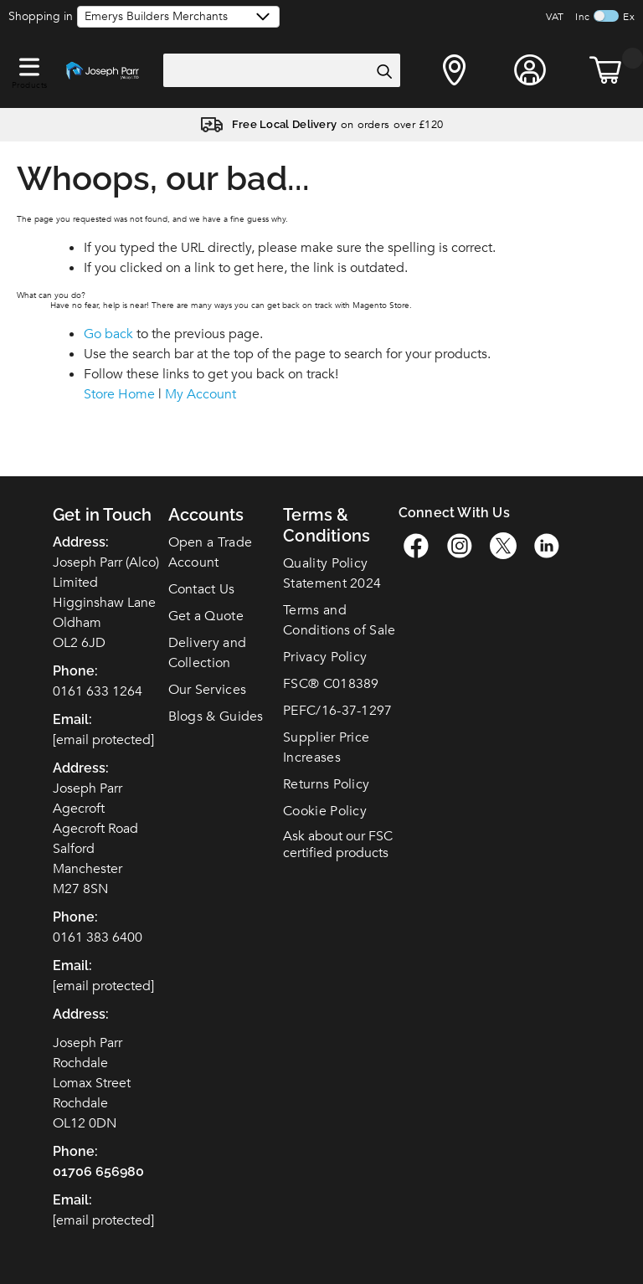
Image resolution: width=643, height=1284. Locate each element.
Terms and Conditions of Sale (339, 620)
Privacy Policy (325, 657)
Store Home (119, 394)
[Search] (383, 71)
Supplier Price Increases (326, 747)
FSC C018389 (331, 684)
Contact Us (201, 589)
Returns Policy (326, 784)
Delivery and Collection (207, 653)
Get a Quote (206, 616)
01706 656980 (98, 1171)
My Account (200, 394)
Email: (72, 1200)
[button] (29, 63)
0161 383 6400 (97, 937)
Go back (108, 334)
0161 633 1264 (97, 691)
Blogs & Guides (216, 716)
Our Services (207, 690)
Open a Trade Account (210, 552)
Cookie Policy (325, 811)
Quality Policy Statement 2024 (332, 573)
